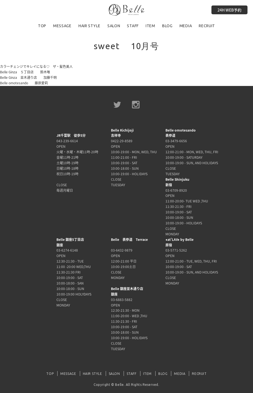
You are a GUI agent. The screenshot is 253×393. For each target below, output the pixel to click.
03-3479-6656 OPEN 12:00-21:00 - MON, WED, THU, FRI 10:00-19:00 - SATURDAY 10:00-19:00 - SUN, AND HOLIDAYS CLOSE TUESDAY (191, 152)
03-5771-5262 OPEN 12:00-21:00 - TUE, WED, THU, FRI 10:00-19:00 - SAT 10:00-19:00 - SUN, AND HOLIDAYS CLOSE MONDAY (191, 261)
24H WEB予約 (229, 10)
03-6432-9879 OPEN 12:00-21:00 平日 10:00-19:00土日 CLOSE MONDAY (129, 258)
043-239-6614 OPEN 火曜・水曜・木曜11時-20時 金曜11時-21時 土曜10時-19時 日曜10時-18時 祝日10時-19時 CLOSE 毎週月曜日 (77, 163)
